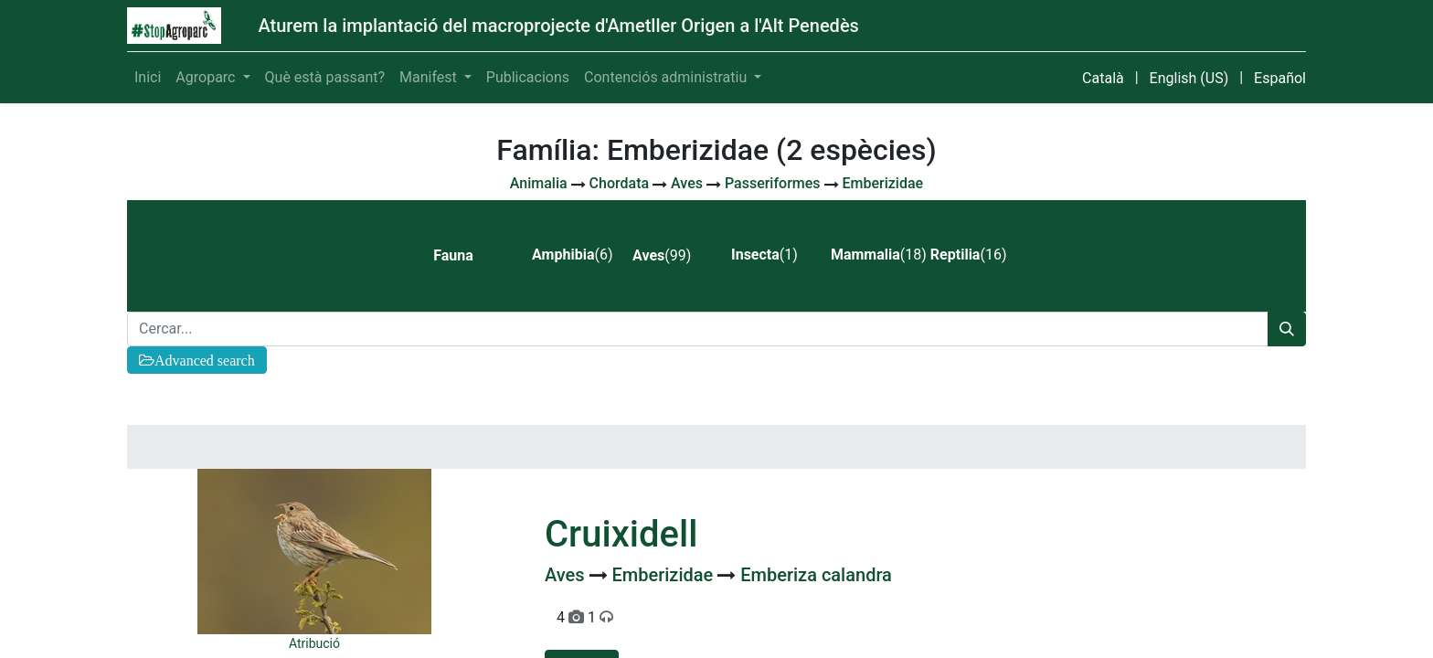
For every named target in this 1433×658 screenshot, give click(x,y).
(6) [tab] (572, 254)
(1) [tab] (764, 254)
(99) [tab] (661, 255)
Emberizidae (665, 575)
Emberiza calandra (816, 575)
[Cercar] (1287, 329)
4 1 (585, 617)
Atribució (314, 643)
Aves (567, 575)
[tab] (467, 256)
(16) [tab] (968, 254)
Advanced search (204, 360)
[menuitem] (147, 77)
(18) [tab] (873, 254)
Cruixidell (621, 534)
